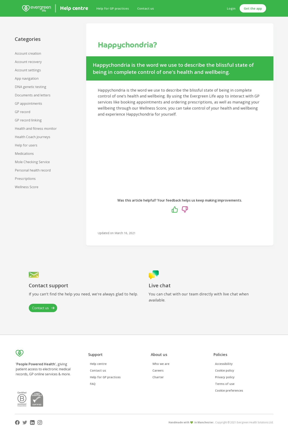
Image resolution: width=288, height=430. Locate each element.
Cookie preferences (229, 390)
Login (231, 8)
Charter (158, 377)
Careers (157, 370)
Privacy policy (225, 377)
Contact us (145, 8)
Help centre (98, 364)
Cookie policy (224, 370)
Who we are (160, 364)
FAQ (93, 384)
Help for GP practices (112, 8)
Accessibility (224, 364)
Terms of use (224, 384)
